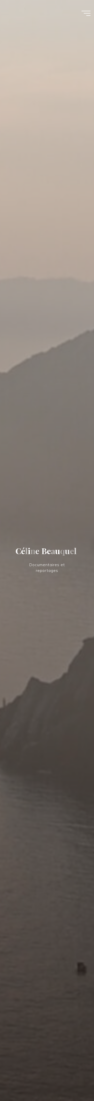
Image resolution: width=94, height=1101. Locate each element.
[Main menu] (85, 13)
